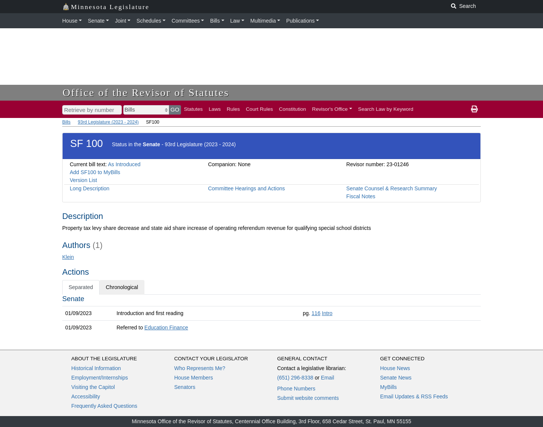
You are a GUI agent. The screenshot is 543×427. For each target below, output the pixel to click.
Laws (215, 109)
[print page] (474, 109)
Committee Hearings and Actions (246, 188)
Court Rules (259, 109)
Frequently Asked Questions (104, 406)
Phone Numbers (296, 389)
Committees (186, 21)
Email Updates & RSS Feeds (414, 396)
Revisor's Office (330, 109)
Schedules (149, 21)
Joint (120, 21)
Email (327, 378)
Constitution (292, 109)
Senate (96, 21)
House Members (193, 378)
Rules (233, 109)
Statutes (193, 109)
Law (235, 21)
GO (174, 109)
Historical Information (96, 368)
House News (395, 368)
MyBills (388, 387)
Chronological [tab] (122, 287)
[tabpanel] (271, 315)
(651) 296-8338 (295, 378)
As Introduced (124, 164)
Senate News (395, 378)
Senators (184, 387)
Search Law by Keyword (386, 109)
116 (315, 313)
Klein (68, 257)
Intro (327, 313)
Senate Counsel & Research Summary (391, 188)
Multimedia (263, 21)
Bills (215, 21)
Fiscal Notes (360, 196)
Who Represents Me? (199, 368)
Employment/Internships (99, 378)
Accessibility (85, 396)
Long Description (89, 188)
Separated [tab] (81, 287)
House (69, 21)
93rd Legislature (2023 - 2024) (108, 122)
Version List (83, 180)
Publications (300, 21)
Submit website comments (308, 398)
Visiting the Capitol (93, 387)
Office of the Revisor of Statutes (146, 92)
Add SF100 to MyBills (95, 172)
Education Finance (166, 327)
